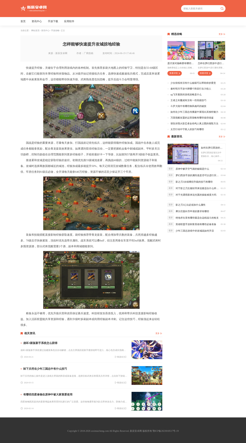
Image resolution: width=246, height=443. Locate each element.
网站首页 (35, 30)
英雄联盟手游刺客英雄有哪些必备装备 (196, 224)
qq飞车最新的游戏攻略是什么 (186, 94)
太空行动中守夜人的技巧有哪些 (187, 129)
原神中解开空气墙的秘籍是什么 (192, 169)
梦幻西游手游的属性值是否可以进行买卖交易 (197, 175)
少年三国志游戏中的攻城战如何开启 (195, 231)
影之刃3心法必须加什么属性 (191, 205)
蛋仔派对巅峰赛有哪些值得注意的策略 (181, 63)
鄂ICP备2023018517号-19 (166, 431)
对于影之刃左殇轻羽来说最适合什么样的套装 (197, 188)
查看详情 (173, 73)
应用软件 (69, 21)
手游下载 (53, 21)
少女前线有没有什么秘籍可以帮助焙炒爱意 (193, 83)
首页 (23, 21)
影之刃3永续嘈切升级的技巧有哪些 (194, 182)
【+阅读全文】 (120, 357)
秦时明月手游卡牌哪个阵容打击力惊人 (190, 88)
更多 (157, 333)
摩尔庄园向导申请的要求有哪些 (192, 211)
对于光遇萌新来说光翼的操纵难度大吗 (196, 195)
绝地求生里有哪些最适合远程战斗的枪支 (197, 218)
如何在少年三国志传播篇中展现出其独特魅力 (194, 112)
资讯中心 (37, 21)
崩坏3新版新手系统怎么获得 (40, 343)
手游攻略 (55, 30)
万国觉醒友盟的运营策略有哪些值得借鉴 (192, 117)
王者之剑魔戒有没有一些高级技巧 (188, 100)
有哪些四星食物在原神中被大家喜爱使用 (47, 394)
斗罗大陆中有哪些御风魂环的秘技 (188, 106)
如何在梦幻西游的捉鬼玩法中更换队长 (212, 147)
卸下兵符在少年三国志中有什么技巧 (45, 368)
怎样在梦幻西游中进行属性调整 (211, 63)
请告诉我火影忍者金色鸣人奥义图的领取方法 (194, 123)
